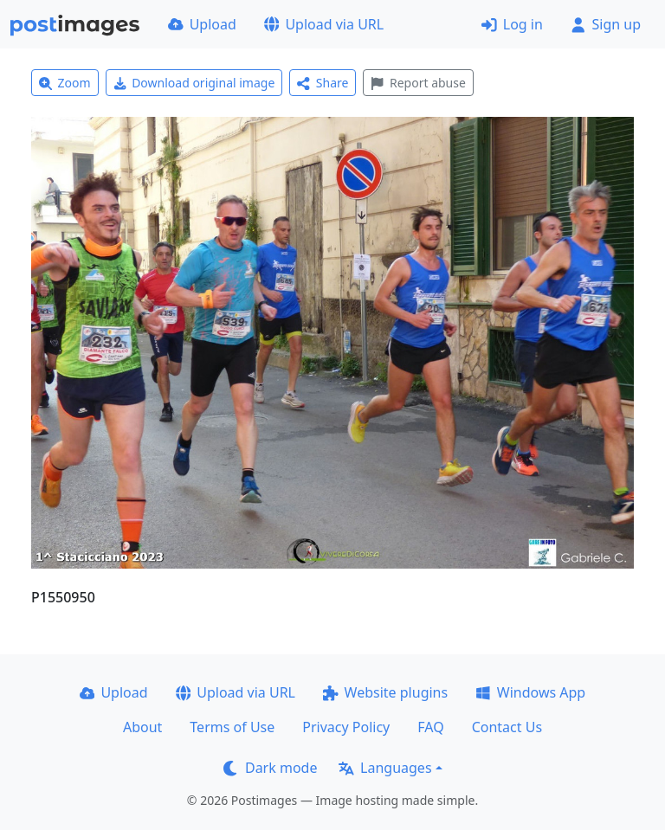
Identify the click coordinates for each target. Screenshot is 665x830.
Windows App (530, 692)
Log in (512, 24)
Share (322, 82)
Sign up (606, 24)
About (142, 727)
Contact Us (507, 727)
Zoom (65, 82)
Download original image (194, 82)
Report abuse (418, 82)
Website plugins (385, 692)
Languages (385, 767)
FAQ (430, 727)
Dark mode (270, 767)
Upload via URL (324, 24)
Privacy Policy (346, 727)
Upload (202, 24)
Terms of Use (232, 727)
